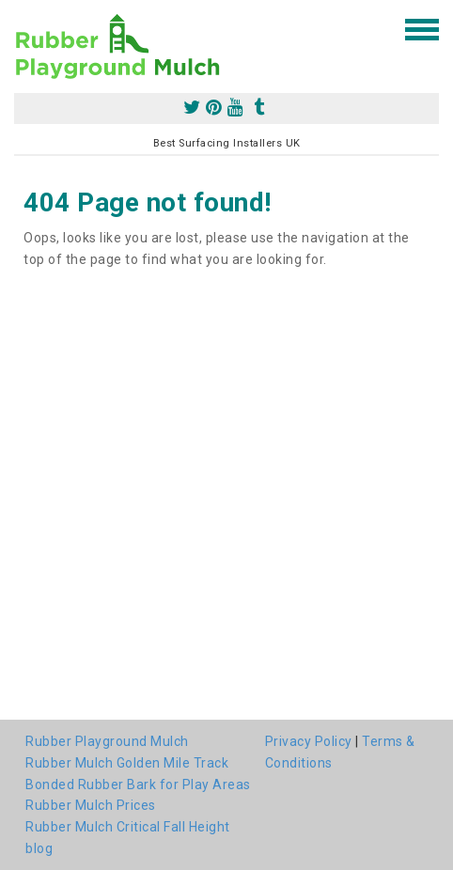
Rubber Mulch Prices (90, 805)
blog (39, 848)
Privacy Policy (308, 741)
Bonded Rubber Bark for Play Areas (138, 784)
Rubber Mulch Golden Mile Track (126, 762)
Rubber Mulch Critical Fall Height (127, 826)
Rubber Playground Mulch (107, 741)
